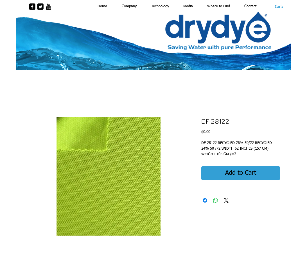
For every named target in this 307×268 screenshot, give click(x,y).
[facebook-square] (32, 6)
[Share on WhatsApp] (215, 200)
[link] (281, 7)
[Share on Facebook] (205, 200)
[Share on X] (226, 200)
